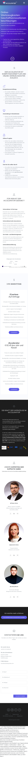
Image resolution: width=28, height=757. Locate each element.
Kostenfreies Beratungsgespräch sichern (14, 617)
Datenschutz (16, 714)
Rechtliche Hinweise (8, 716)
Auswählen (14, 332)
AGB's (6, 714)
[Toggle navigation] (24, 3)
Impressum (20, 716)
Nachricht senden (20, 696)
